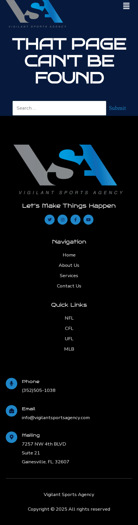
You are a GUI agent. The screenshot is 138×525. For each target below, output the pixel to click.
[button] (126, 6)
